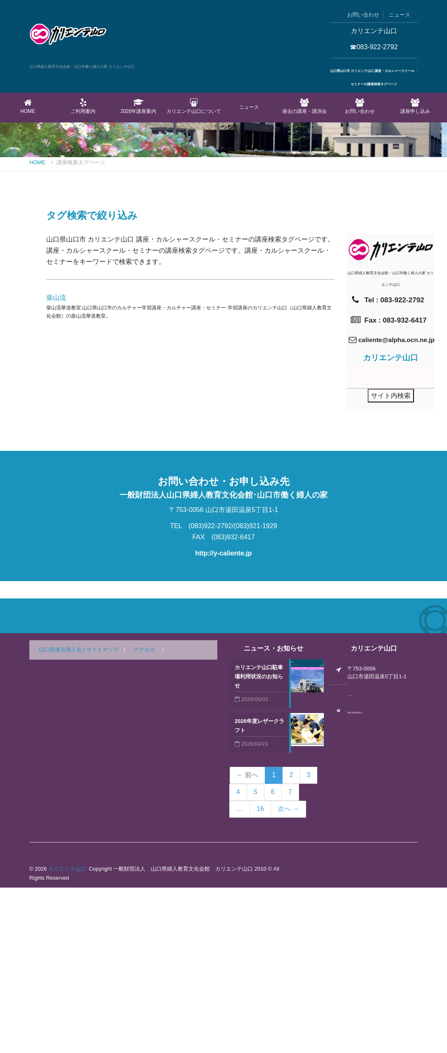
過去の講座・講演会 (304, 106)
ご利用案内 (83, 106)
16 (260, 974)
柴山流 (56, 463)
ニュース (399, 15)
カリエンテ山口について (193, 106)
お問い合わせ (363, 15)
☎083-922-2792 (374, 46)
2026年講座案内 (138, 106)
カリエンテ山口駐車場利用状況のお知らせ (259, 842)
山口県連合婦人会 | (62, 815)
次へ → (288, 974)
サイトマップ (102, 815)
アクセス (144, 815)
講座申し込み (415, 106)
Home (27, 106)
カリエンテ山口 (67, 1034)
